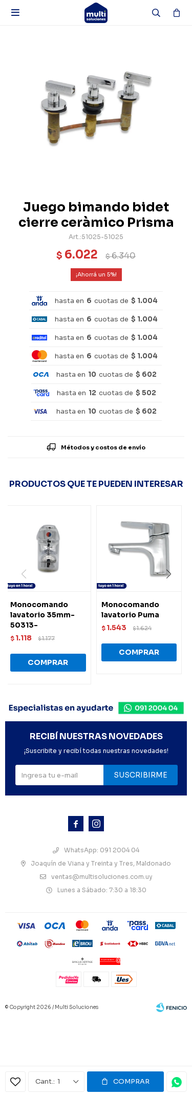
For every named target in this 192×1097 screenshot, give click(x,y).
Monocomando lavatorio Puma (130, 609)
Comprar (131, 1081)
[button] (172, 595)
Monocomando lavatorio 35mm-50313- (42, 615)
